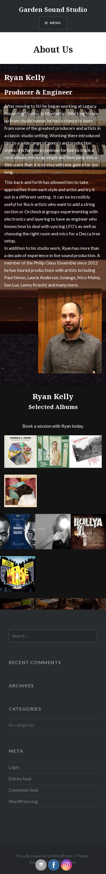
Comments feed (23, 790)
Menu (55, 23)
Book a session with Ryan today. (53, 426)
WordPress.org (23, 801)
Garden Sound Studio (53, 9)
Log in (14, 767)
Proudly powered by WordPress (44, 855)
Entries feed (20, 778)
